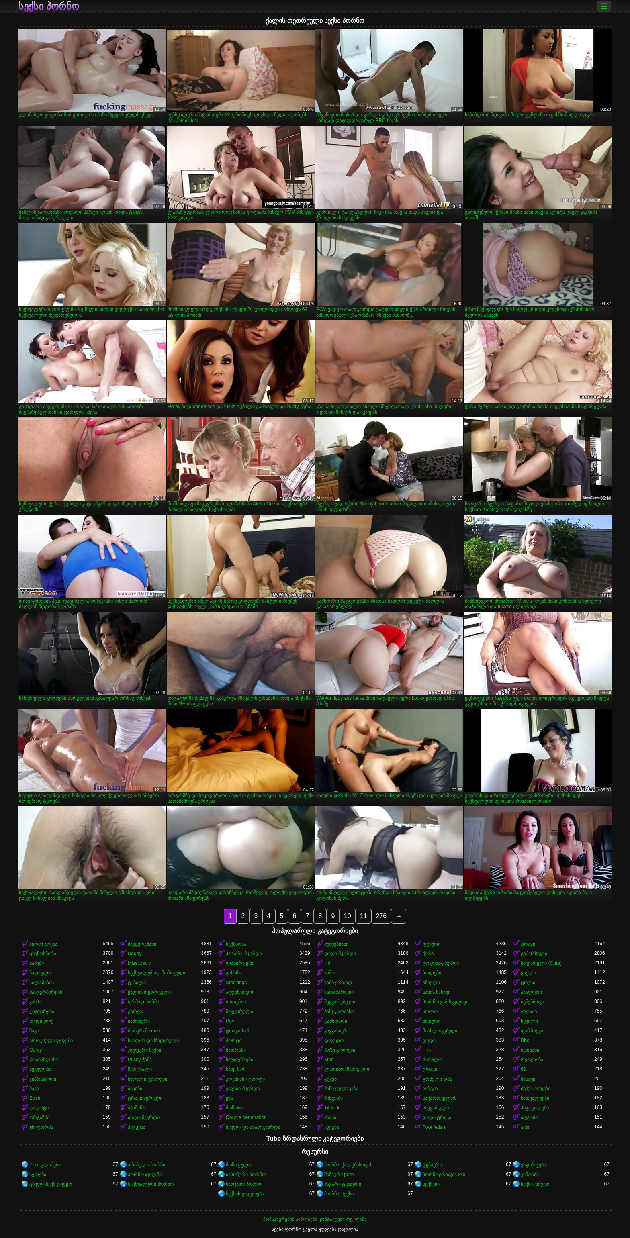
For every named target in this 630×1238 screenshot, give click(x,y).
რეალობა (532, 1059)
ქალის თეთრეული (149, 992)
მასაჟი (528, 1079)
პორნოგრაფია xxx (444, 1174)
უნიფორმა (41, 1127)
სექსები (37, 1174)
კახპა (35, 1002)
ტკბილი (137, 982)
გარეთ (135, 1011)
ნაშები (36, 963)
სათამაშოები (339, 992)
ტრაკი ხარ (238, 1031)
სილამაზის (41, 982)
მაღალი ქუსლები (147, 1079)
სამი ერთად (338, 982)
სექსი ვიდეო (535, 1184)
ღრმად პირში (143, 1002)
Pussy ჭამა (140, 1059)
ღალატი (39, 1108)
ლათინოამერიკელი (347, 1069)
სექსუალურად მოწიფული (157, 973)
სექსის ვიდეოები (245, 1194)
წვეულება (40, 1069)
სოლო (430, 1011)
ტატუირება (41, 1011)
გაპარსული (534, 953)
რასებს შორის (144, 1031)
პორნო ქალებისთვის (348, 1165)
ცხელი (528, 973)
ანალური (531, 992)
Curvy (35, 1050)
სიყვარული (436, 1108)
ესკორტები (533, 1165)
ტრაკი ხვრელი (145, 1098)
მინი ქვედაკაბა (341, 1088)
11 (363, 916)
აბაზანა (136, 1108)
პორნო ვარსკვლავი (445, 1002)
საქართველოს (439, 1098)
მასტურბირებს (45, 992)
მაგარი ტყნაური (342, 1184)
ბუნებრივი (532, 1002)
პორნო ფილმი (145, 1174)
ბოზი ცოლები (339, 1050)
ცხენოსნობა (42, 953)
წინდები (333, 1098)
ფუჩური (431, 944)
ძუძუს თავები (535, 1088)
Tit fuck (332, 1108)
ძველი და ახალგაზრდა (253, 1127)
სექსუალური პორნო (151, 1184)
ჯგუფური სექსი (144, 1050)
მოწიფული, (239, 1165)
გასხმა (233, 973)
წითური (431, 1021)
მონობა (234, 1108)
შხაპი (330, 1117)
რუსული (432, 1059)
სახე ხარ (235, 1069)
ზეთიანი (530, 1050)
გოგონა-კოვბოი (441, 963)
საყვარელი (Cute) (541, 963)
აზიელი (431, 982)
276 (381, 916)
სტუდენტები (239, 1059)
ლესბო (529, 1011)
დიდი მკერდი (340, 953)
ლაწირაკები (240, 963)
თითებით (237, 1002)
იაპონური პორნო (245, 1174)
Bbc (525, 1040)
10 (347, 916)
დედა (429, 1040)
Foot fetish (434, 1127)
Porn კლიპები (45, 1165)
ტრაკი (528, 944)
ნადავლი (40, 973)
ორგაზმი (39, 1117)
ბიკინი (135, 1088)
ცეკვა (330, 1079)
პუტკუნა (136, 1127)
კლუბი (331, 1127)
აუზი (525, 1127)
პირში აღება (43, 944)
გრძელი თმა (437, 1079)
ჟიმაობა (530, 1174)
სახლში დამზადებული (153, 1040)
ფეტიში (529, 1117)
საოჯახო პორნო (244, 1184)
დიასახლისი (43, 1059)
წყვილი (529, 1021)
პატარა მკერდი (244, 953)
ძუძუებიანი (336, 944)
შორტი (233, 1040)
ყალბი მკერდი (243, 1088)
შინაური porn (339, 1174)
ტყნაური (432, 1165)
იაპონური (139, 1021)
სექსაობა (236, 944)
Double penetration (246, 1117)
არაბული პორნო (147, 1165)
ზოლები (432, 973)
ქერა (428, 953)
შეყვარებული (339, 1002)
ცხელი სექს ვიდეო (50, 1184)
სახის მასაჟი (436, 992)
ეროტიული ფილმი (51, 1040)
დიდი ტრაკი (437, 1117)
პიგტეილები (535, 1108)
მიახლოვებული (440, 1031)
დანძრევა (532, 1031)
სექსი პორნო (48, 6)
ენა (229, 1098)
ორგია (430, 1088)
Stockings (236, 982)
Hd (327, 963)
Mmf (328, 1059)
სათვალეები (535, 1098)
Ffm (427, 1050)
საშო (329, 973)
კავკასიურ (336, 1031)
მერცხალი (140, 1069)
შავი (34, 1031)
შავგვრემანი (142, 944)
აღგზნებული (240, 992)
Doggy (135, 953)
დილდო (334, 1040)
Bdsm (35, 1098)
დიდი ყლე (41, 1021)
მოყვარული (239, 1011)
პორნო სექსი (339, 1194)
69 (523, 1069)
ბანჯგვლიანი (339, 1011)
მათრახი (236, 1050)
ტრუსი (528, 982)
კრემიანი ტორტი (245, 1079)
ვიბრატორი (42, 1079)
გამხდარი (335, 1021)
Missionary (139, 963)
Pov (230, 1021)
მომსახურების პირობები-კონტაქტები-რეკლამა (315, 1219)
